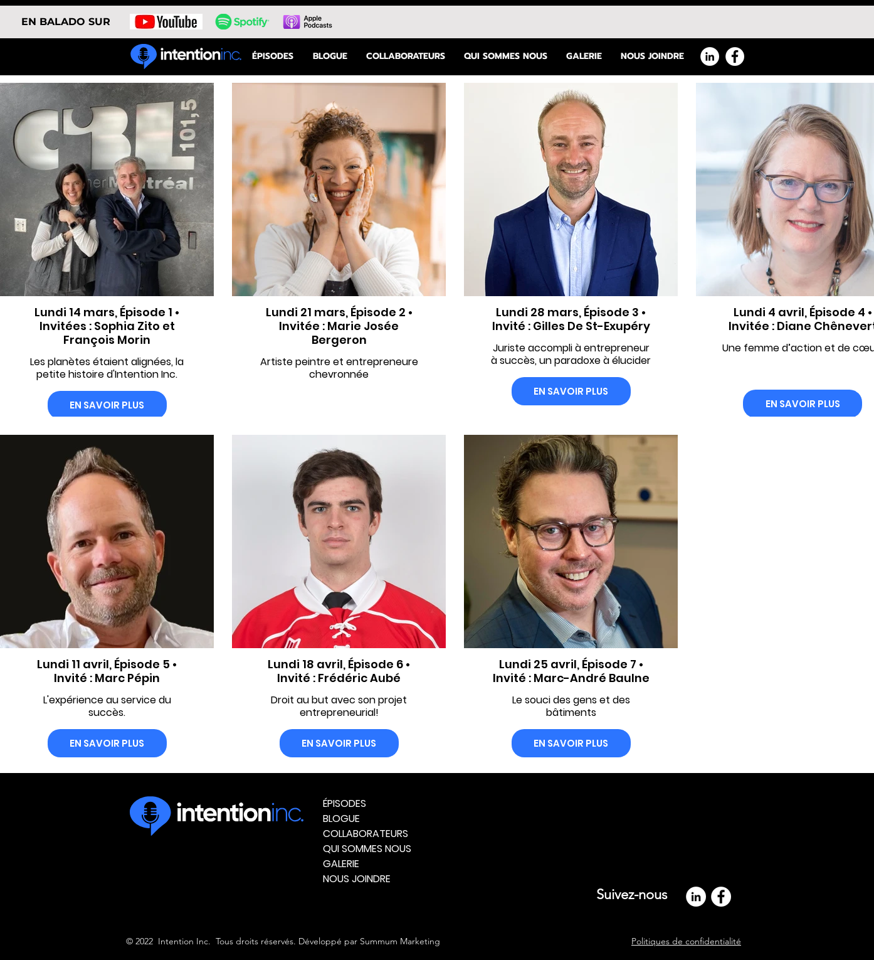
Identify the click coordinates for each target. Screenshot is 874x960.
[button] (506, 56)
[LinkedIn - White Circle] (709, 56)
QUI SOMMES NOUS (367, 848)
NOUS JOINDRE (357, 879)
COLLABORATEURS (365, 833)
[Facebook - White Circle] (734, 56)
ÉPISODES (344, 803)
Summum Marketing (400, 941)
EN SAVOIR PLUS (107, 405)
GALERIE (341, 863)
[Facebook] (721, 897)
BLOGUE (341, 818)
